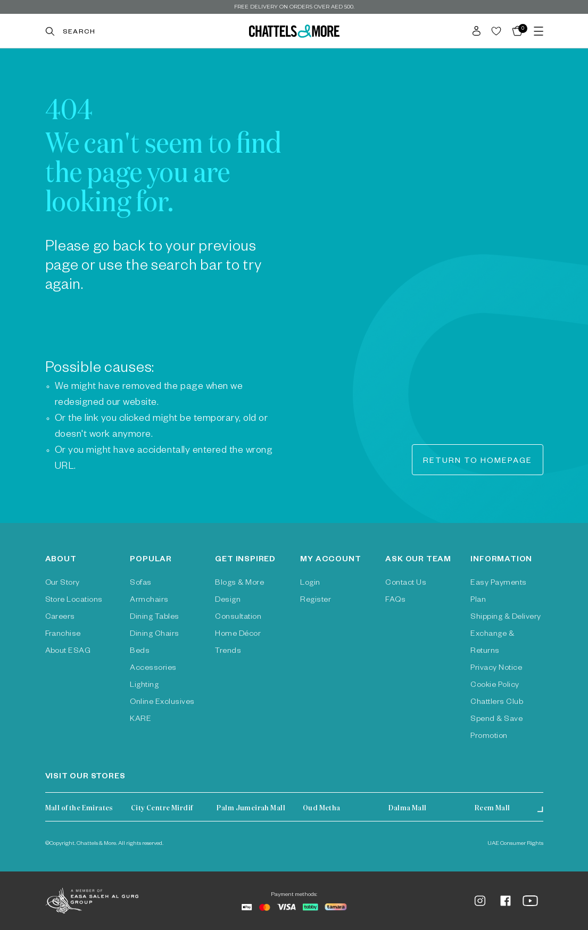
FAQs (395, 600)
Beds (140, 651)
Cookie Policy (494, 686)
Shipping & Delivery (505, 617)
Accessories (153, 669)
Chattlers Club (496, 703)
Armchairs (149, 600)
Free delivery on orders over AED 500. (294, 6)
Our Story (62, 583)
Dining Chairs (154, 634)
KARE (140, 720)
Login (310, 583)
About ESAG (68, 651)
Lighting (144, 686)
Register (315, 600)
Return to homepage (477, 462)
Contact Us (405, 583)
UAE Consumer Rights (515, 844)
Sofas (140, 583)
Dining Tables (154, 617)
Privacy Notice (496, 669)
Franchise (63, 634)
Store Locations (74, 600)
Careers (60, 617)
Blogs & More (239, 583)
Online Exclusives (162, 703)
